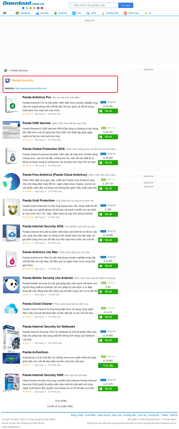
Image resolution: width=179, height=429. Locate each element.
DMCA (174, 415)
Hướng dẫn (129, 415)
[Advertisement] (89, 46)
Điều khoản (104, 415)
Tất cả (6, 13)
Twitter (164, 415)
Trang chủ (5, 71)
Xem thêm (60, 400)
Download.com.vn (153, 419)
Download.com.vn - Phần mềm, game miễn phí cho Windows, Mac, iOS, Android (23, 5)
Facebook (153, 415)
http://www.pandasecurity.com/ (31, 88)
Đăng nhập (77, 415)
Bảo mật (116, 415)
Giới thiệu (90, 415)
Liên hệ (142, 415)
